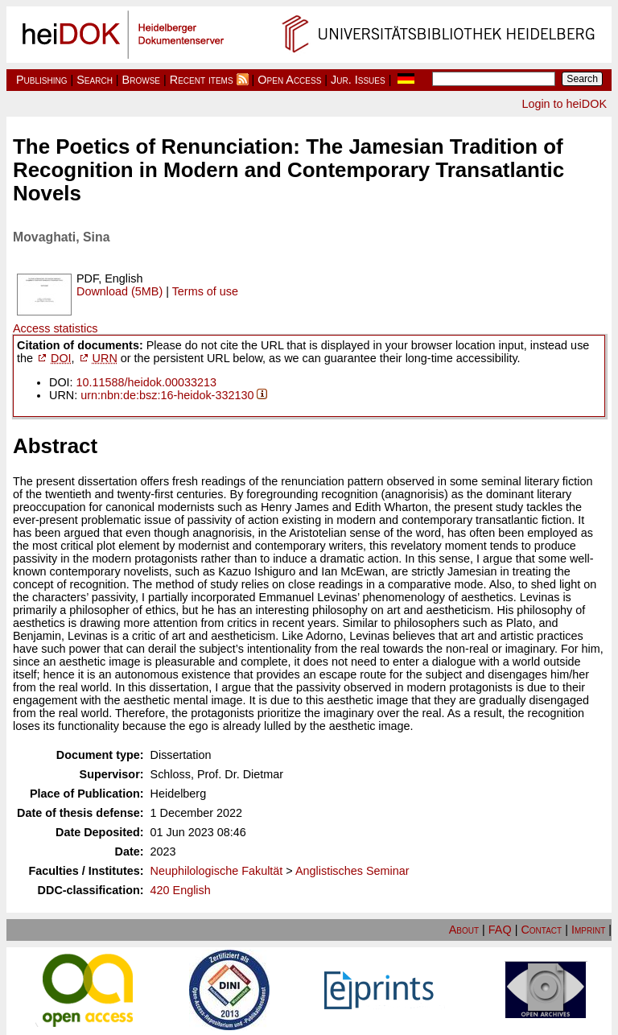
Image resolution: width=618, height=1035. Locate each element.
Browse (141, 79)
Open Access (289, 79)
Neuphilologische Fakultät (216, 870)
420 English (180, 890)
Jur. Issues (358, 79)
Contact (541, 929)
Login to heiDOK (564, 103)
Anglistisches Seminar (352, 870)
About (464, 929)
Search (94, 79)
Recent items (201, 79)
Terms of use (205, 291)
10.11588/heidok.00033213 (146, 382)
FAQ (500, 929)
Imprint (588, 929)
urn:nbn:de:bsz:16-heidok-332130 (166, 395)
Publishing (42, 79)
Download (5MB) (119, 291)
